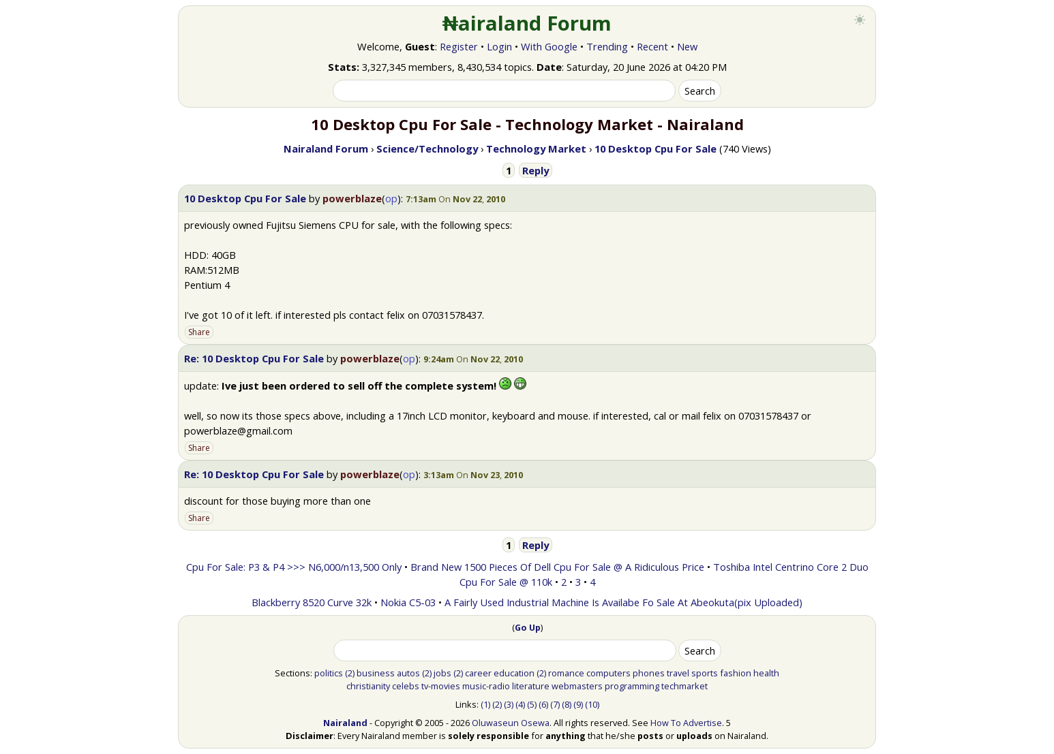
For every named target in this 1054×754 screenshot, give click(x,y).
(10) (592, 704)
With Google (549, 46)
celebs (405, 686)
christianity (368, 686)
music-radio (486, 686)
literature (530, 686)
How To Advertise (686, 723)
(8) (566, 704)
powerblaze (352, 198)
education (514, 673)
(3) (508, 704)
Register (459, 46)
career (478, 673)
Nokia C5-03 (408, 602)
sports (704, 673)
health (766, 673)
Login (499, 46)
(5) (532, 704)
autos (408, 673)
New (687, 46)
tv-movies (440, 686)
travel (678, 673)
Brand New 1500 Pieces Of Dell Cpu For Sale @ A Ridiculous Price (557, 567)
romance (566, 673)
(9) (578, 704)
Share (199, 332)
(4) (520, 704)
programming (632, 686)
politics (328, 673)
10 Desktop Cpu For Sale (245, 198)
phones (649, 673)
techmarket (684, 686)
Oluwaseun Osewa (510, 723)
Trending (607, 46)
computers (608, 673)
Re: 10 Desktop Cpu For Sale (254, 358)
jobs (442, 673)
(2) (350, 673)
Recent (652, 46)
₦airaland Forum (527, 23)
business (376, 673)
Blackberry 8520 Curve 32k (312, 602)
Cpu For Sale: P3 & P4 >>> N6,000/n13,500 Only (294, 567)
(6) (543, 704)
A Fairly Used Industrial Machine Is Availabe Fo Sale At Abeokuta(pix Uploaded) (623, 602)
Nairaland (345, 723)
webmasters (577, 686)
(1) (485, 704)
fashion (735, 673)
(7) (555, 704)
